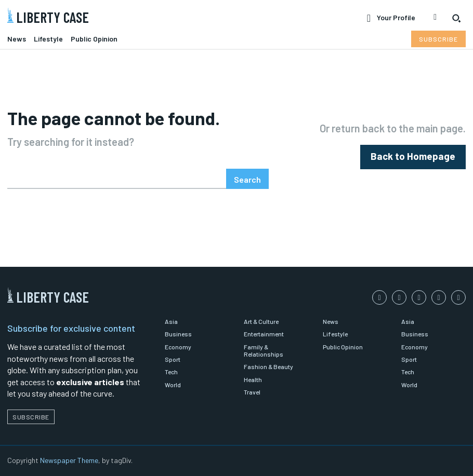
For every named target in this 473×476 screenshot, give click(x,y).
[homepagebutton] (419, 157)
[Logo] (118, 15)
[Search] (247, 179)
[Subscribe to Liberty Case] (438, 39)
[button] (456, 18)
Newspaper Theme (69, 460)
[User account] (391, 18)
